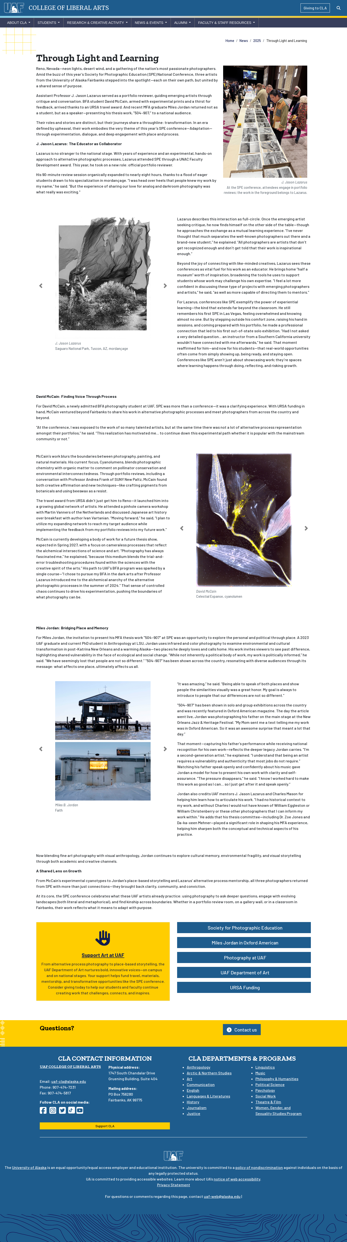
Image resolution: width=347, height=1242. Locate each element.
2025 (257, 41)
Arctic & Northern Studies (209, 1073)
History (193, 1101)
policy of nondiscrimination (259, 1167)
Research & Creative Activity (95, 23)
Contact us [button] (242, 1029)
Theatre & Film (268, 1101)
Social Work (265, 1096)
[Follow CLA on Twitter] (64, 1111)
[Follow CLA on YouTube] (81, 1111)
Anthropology (198, 1067)
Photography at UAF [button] (244, 957)
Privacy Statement (173, 1184)
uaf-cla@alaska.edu (68, 1081)
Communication (201, 1084)
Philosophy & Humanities (276, 1078)
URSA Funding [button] (244, 987)
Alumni (180, 23)
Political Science (270, 1084)
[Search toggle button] (338, 8)
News (244, 41)
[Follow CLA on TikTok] (72, 1111)
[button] (41, 285)
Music (260, 1073)
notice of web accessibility (237, 1179)
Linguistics (265, 1067)
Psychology (265, 1090)
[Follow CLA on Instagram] (54, 1111)
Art (189, 1078)
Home (230, 41)
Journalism (197, 1107)
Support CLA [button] (104, 1126)
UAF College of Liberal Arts (70, 1066)
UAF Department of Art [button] (244, 972)
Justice (193, 1113)
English (193, 1090)
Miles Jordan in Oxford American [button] (244, 942)
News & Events (149, 23)
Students (47, 23)
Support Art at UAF (103, 955)
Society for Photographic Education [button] (244, 927)
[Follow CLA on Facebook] (44, 1111)
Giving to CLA (315, 8)
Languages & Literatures (208, 1096)
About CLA (17, 23)
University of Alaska (29, 1167)
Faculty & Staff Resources (224, 23)
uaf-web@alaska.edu (222, 1196)
